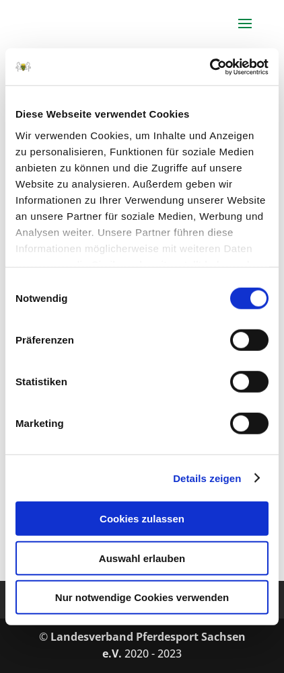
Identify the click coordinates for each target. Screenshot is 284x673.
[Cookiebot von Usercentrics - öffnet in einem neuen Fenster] (210, 66)
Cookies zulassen (142, 518)
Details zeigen (207, 477)
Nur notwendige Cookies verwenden (142, 597)
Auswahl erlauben (142, 557)
